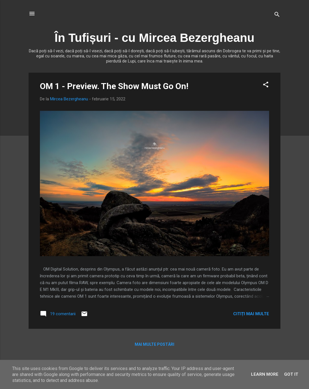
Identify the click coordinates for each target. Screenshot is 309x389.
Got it (291, 374)
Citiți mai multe (251, 313)
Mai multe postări (154, 344)
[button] (265, 85)
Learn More (264, 374)
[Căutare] (277, 15)
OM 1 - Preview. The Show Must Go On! (114, 86)
